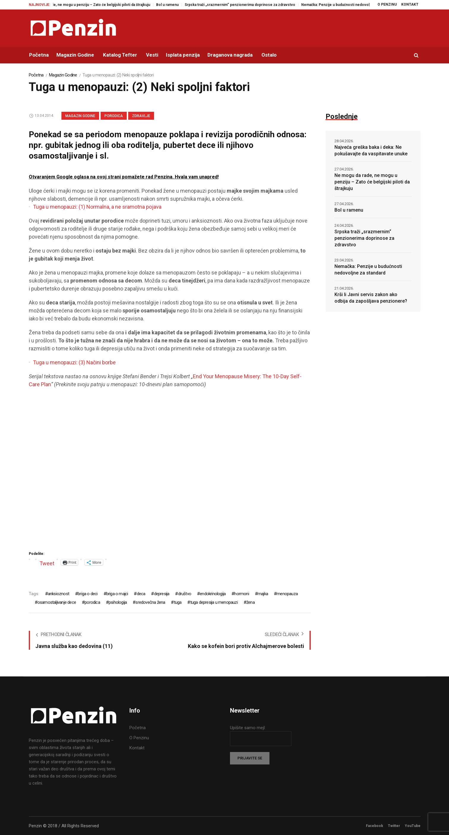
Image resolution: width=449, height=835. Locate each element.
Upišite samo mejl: (248, 727)
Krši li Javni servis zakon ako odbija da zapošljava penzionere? (370, 298)
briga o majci (117, 593)
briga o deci (87, 593)
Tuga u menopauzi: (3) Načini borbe (74, 362)
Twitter (394, 826)
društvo (184, 593)
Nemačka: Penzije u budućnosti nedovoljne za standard (355, 5)
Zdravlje (141, 116)
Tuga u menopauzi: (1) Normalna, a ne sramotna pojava (97, 207)
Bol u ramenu (174, 5)
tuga (178, 602)
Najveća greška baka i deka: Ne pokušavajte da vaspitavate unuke (370, 150)
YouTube (413, 826)
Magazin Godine (63, 75)
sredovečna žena (150, 602)
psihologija (118, 602)
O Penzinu (139, 737)
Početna (36, 75)
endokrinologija (213, 593)
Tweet (46, 562)
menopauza (287, 593)
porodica (92, 602)
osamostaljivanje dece (56, 602)
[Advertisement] (170, 478)
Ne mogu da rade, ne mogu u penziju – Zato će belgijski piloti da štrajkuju (95, 5)
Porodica (113, 116)
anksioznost (58, 593)
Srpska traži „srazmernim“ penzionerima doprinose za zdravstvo (247, 5)
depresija (161, 593)
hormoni (241, 593)
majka (263, 593)
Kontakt (137, 748)
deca (141, 593)
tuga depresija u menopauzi (214, 602)
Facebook (374, 826)
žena (250, 602)
